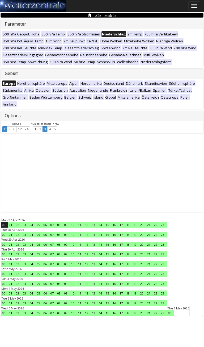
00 (3, 225)
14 (100, 225)
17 (121, 225)
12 (20, 129)
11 (79, 225)
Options (13, 116)
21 (148, 225)
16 (114, 225)
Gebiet (11, 73)
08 (59, 225)
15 (107, 225)
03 (24, 225)
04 (31, 225)
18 (128, 225)
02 (17, 225)
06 (45, 225)
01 (10, 225)
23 (162, 225)
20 (141, 225)
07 (52, 225)
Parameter (15, 24)
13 (93, 225)
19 (135, 225)
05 (38, 225)
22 (155, 225)
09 (65, 225)
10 (72, 225)
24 (26, 129)
